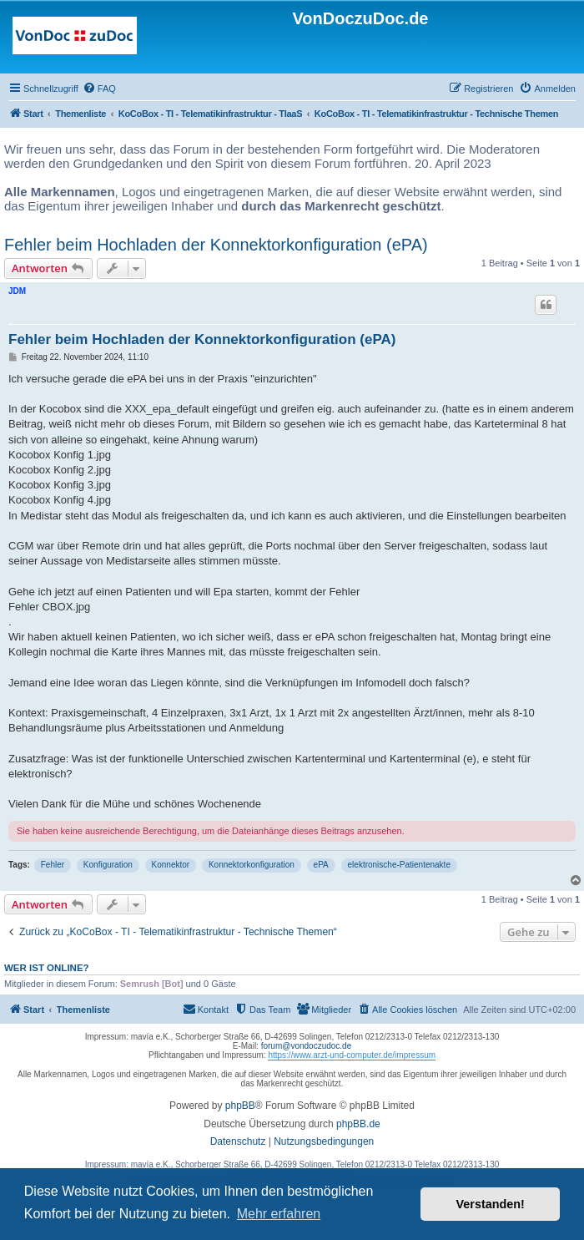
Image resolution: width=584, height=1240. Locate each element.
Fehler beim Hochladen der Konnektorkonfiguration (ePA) (216, 244)
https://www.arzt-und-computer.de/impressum (351, 1055)
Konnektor (171, 864)
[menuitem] (99, 88)
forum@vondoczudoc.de (306, 1045)
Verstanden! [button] (490, 1204)
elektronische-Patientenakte (399, 864)
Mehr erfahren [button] (279, 1214)
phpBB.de (358, 1124)
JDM (17, 291)
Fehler (52, 864)
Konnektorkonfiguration (252, 864)
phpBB (240, 1105)
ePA (321, 864)
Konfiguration (108, 864)
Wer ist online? (46, 968)
